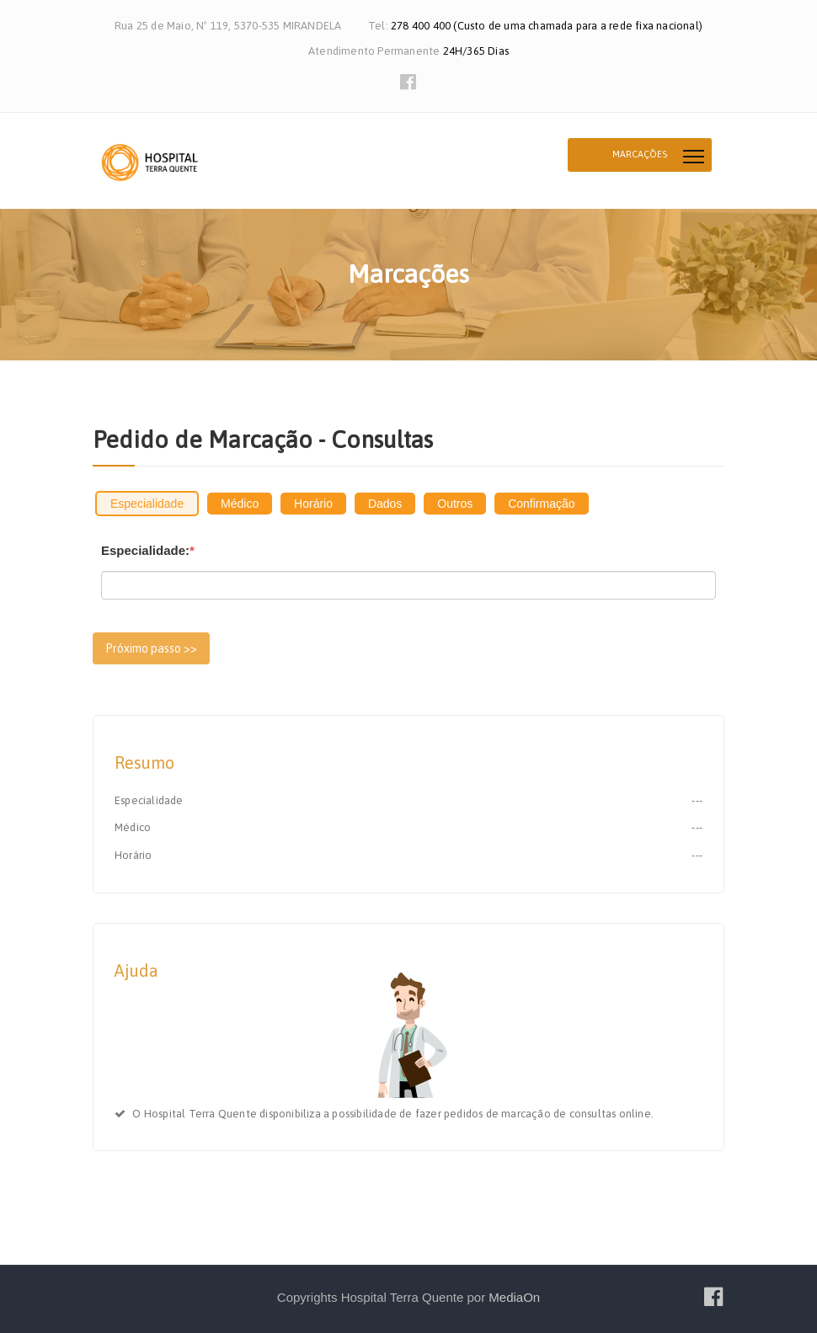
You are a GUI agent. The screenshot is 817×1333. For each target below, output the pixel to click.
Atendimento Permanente (375, 51)
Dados (385, 503)
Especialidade (147, 503)
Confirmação (541, 503)
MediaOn (514, 1297)
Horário (313, 503)
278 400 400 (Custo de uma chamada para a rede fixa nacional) (546, 25)
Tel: (379, 25)
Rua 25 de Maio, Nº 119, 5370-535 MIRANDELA (228, 25)
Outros (455, 503)
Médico (240, 503)
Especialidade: (148, 550)
